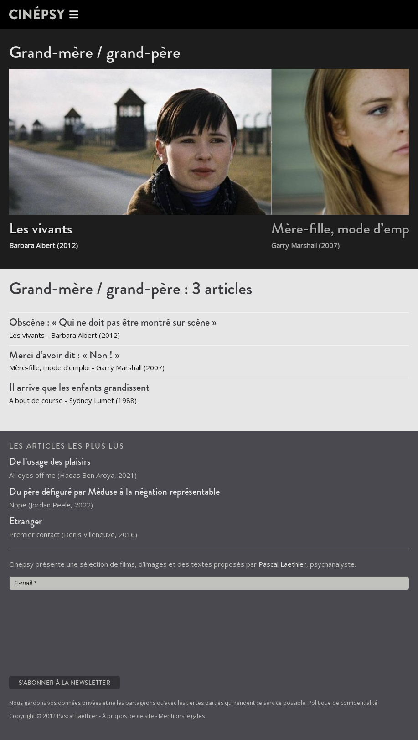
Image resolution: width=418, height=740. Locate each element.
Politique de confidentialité (342, 703)
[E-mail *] (209, 583)
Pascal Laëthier (282, 564)
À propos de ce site (128, 716)
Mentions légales (182, 716)
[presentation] (46, 632)
